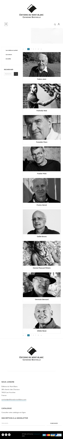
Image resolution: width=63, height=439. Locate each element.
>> (41, 49)
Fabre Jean (41, 79)
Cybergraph (36, 434)
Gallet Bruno (42, 236)
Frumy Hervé (42, 205)
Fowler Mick (41, 174)
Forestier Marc (41, 142)
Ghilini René (41, 331)
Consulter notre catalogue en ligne (13, 412)
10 (38, 49)
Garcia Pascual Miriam (42, 268)
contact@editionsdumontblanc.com (13, 399)
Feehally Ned (42, 111)
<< (23, 49)
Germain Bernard (42, 299)
